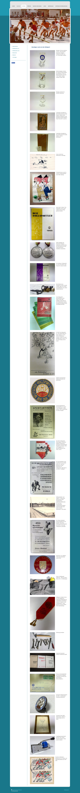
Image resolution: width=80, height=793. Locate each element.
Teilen (13, 62)
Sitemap (20, 789)
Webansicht (66, 789)
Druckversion (14, 789)
